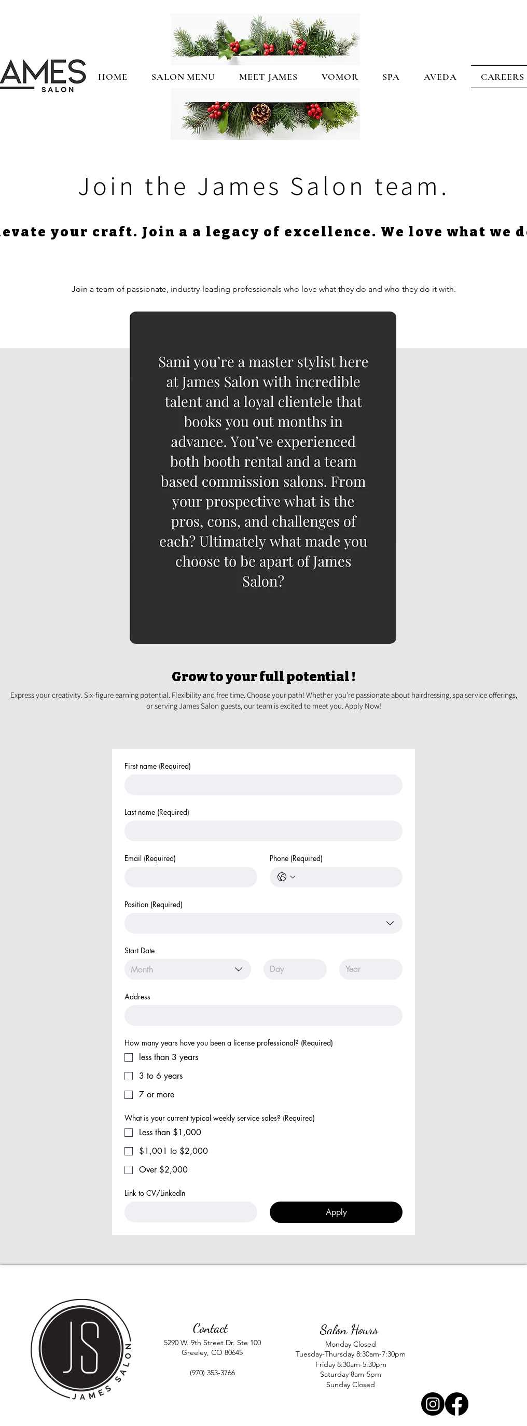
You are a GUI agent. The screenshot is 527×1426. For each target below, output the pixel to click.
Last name (156, 812)
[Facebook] (456, 1404)
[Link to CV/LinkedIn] (187, 1212)
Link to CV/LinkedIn (154, 1193)
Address (137, 996)
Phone (296, 858)
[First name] (260, 784)
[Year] (367, 969)
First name (157, 765)
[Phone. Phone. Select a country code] (286, 877)
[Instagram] (433, 1404)
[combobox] (263, 923)
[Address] (260, 1015)
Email (150, 858)
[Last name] (260, 831)
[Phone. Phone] (346, 877)
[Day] (292, 969)
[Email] (187, 877)
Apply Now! (362, 706)
